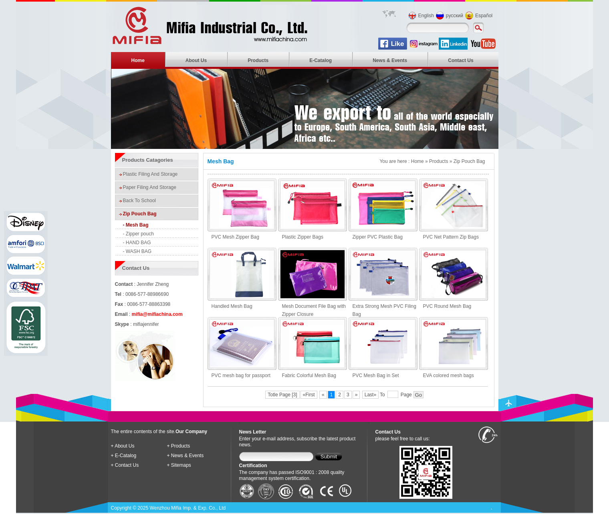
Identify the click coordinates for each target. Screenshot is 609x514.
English (426, 15)
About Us (196, 60)
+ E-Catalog (124, 455)
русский (454, 15)
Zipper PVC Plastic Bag (378, 237)
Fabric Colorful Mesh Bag (309, 375)
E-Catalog (320, 60)
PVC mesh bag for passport (241, 375)
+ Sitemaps (179, 465)
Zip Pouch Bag (140, 214)
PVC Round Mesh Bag (447, 306)
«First (309, 395)
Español (483, 15)
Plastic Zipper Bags (302, 237)
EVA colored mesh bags (448, 375)
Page (406, 395)
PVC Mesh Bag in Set (376, 375)
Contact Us (460, 60)
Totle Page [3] (282, 395)
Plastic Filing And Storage (150, 174)
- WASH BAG (137, 251)
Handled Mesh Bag (232, 306)
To (382, 395)
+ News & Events (185, 455)
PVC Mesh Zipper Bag (235, 237)
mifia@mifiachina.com (157, 314)
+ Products (178, 446)
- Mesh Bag (136, 225)
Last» (370, 395)
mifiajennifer (146, 324)
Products (258, 60)
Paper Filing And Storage (149, 187)
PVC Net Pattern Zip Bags (451, 237)
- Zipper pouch (138, 234)
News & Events (390, 60)
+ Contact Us (125, 465)
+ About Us (123, 446)
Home (138, 60)
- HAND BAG (137, 242)
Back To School (139, 200)
